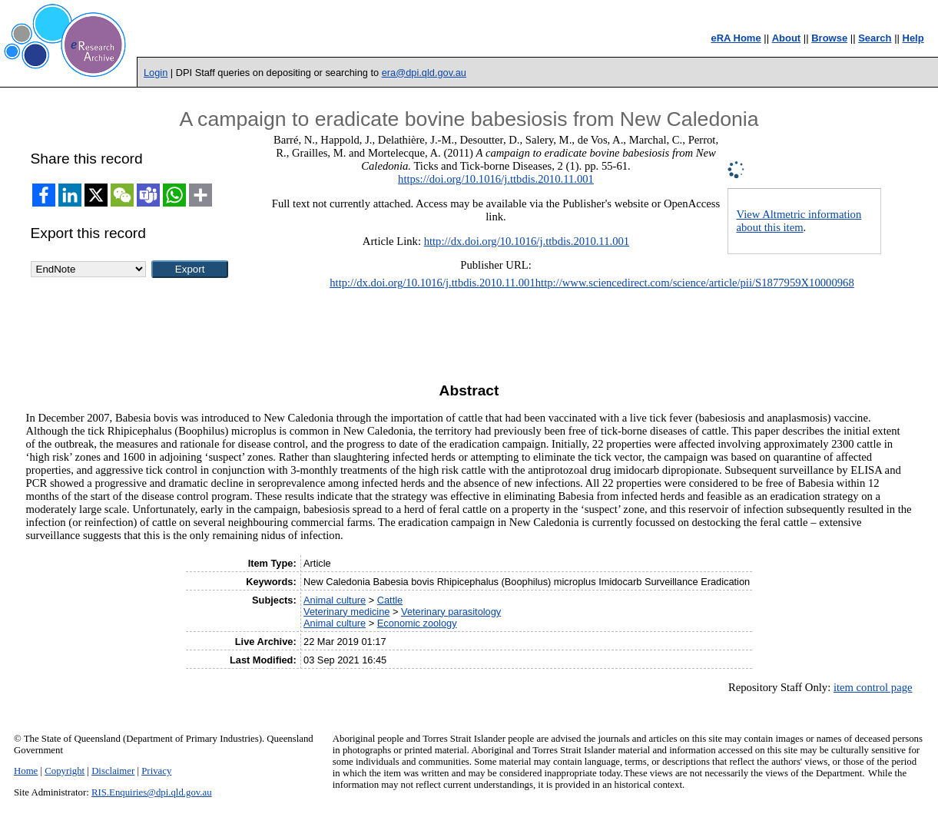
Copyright (65, 771)
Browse (829, 38)
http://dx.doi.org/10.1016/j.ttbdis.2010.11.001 (527, 241)
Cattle (390, 600)
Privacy (156, 771)
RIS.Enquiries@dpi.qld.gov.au (151, 792)
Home (26, 771)
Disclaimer (112, 771)
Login (155, 72)
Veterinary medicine (346, 611)
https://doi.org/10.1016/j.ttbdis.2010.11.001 (496, 179)
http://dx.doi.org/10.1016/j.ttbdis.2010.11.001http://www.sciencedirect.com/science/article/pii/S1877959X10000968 (592, 282)
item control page (873, 687)
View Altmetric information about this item (798, 220)
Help (913, 38)
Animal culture (334, 600)
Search (874, 38)
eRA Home (736, 38)
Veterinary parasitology (451, 611)
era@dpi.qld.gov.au (424, 72)
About (786, 38)
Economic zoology (417, 623)
